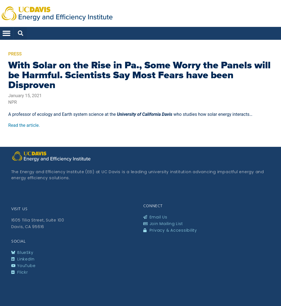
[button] (6, 33)
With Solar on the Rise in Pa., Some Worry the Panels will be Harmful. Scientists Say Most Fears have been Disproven (139, 75)
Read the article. (24, 125)
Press (15, 54)
